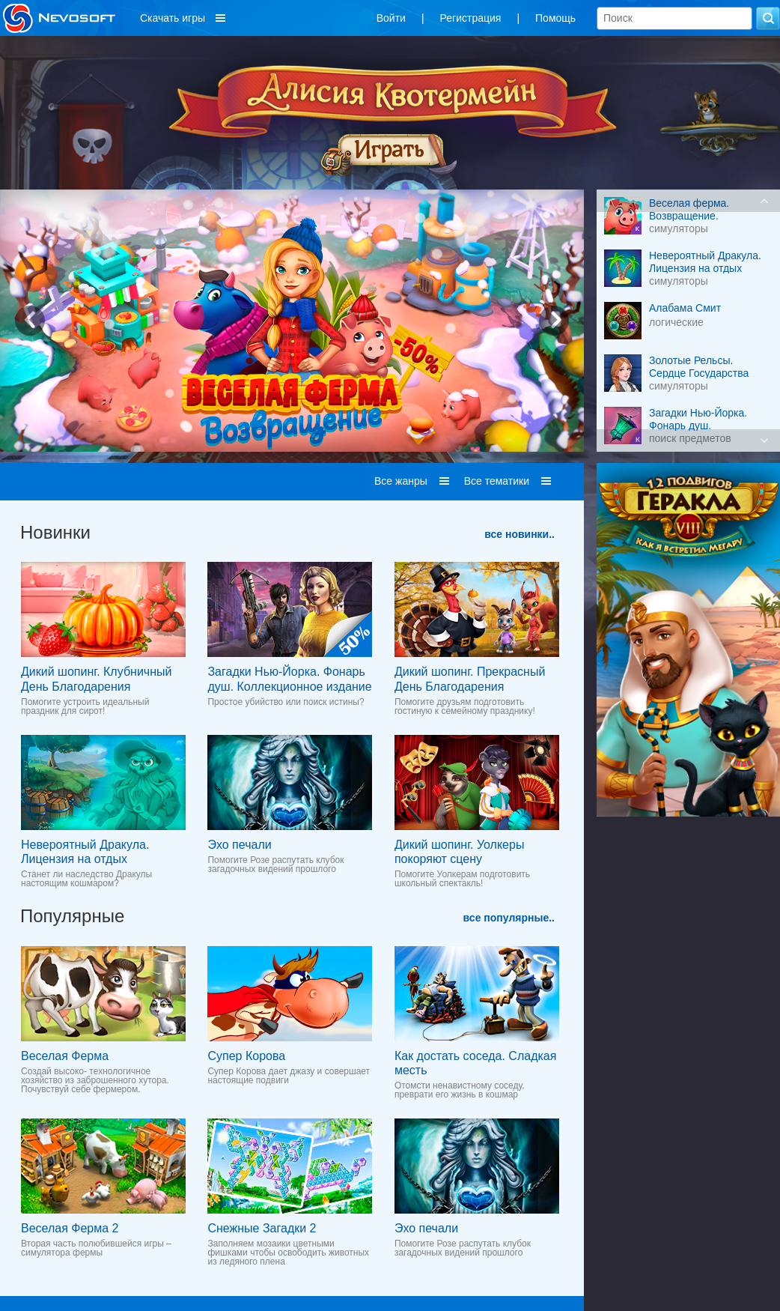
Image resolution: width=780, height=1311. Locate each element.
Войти (391, 18)
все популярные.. (509, 918)
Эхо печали (239, 844)
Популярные (72, 916)
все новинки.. (519, 534)
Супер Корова (246, 1056)
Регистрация (471, 18)
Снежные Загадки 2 (261, 1228)
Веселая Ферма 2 (69, 1228)
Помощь (555, 18)
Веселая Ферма (65, 1056)
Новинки (55, 532)
